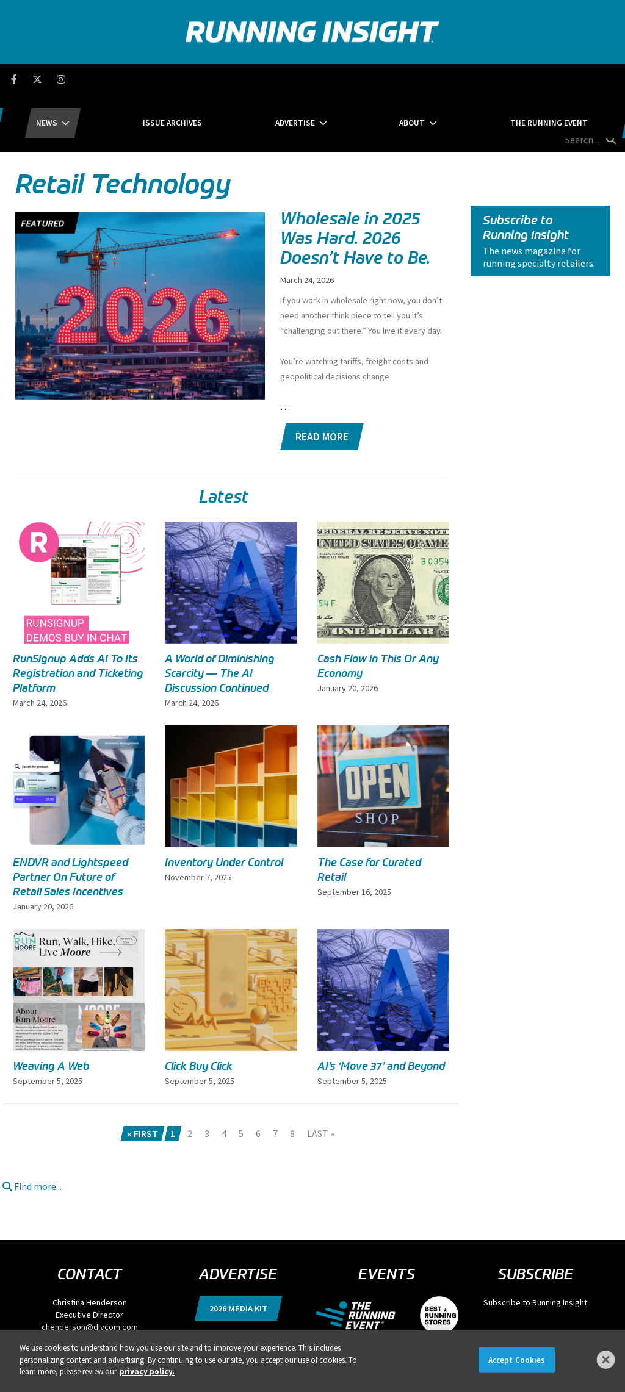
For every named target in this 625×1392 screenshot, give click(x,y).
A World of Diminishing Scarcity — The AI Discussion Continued (220, 616)
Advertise (295, 79)
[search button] (609, 78)
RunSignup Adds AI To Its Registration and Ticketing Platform (78, 616)
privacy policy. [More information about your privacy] (147, 1371)
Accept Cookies (516, 1360)
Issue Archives (209, 79)
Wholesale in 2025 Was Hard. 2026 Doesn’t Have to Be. (355, 180)
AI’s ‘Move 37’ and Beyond (381, 1008)
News (121, 79)
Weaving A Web (51, 1008)
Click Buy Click (199, 1008)
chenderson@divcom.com (90, 1268)
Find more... (32, 1128)
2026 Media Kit (238, 1250)
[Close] (606, 1360)
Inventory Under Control (224, 804)
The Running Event (474, 79)
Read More (322, 379)
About (375, 79)
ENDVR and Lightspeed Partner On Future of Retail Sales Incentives (70, 819)
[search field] (565, 79)
